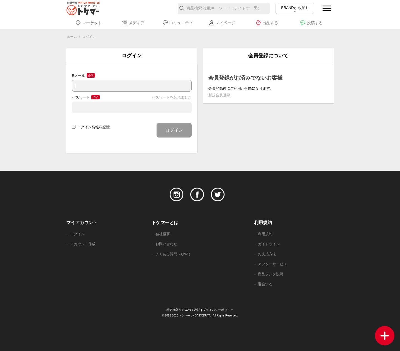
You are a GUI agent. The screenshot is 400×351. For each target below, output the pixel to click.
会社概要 (162, 234)
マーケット (88, 23)
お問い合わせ (166, 244)
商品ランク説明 (270, 274)
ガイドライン (269, 244)
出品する (266, 23)
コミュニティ (177, 23)
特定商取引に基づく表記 (183, 309)
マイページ (222, 23)
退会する (265, 284)
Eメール (78, 75)
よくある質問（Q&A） (173, 254)
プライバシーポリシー (218, 309)
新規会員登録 (219, 95)
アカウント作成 (83, 244)
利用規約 (265, 234)
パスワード (81, 97)
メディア (133, 23)
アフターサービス (272, 264)
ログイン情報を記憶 (91, 127)
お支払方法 (267, 254)
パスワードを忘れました (172, 97)
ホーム (72, 37)
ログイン (174, 130)
